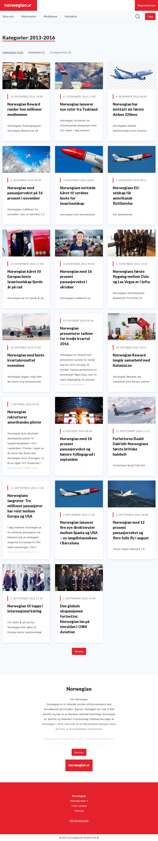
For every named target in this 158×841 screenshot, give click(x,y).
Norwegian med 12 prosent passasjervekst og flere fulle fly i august (131, 530)
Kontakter (71, 16)
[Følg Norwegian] (150, 16)
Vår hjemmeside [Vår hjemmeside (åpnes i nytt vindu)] (79, 820)
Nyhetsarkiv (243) (12, 52)
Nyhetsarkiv (28, 16)
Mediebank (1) (36, 52)
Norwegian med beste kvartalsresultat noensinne (25, 360)
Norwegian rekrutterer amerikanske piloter (24, 417)
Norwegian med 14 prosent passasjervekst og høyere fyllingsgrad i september (77, 449)
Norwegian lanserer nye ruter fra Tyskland (79, 107)
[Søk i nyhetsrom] (137, 16)
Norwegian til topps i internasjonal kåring (25, 608)
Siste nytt (8, 16)
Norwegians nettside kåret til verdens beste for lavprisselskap (78, 195)
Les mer (79, 752)
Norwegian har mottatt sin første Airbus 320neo (128, 109)
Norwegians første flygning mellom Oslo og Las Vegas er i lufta (131, 276)
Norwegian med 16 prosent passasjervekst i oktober (76, 279)
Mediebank (50, 16)
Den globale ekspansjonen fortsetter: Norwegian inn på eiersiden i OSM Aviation (74, 619)
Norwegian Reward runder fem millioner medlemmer (24, 109)
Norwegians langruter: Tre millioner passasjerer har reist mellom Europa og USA (25, 505)
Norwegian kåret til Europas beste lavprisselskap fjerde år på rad (25, 279)
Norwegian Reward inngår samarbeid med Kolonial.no (131, 360)
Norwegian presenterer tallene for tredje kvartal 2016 (76, 336)
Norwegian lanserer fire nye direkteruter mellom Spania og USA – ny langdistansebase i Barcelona (79, 532)
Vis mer (79, 651)
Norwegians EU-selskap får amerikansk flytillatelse (126, 195)
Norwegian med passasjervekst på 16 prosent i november (25, 192)
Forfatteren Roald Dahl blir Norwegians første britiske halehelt (130, 446)
